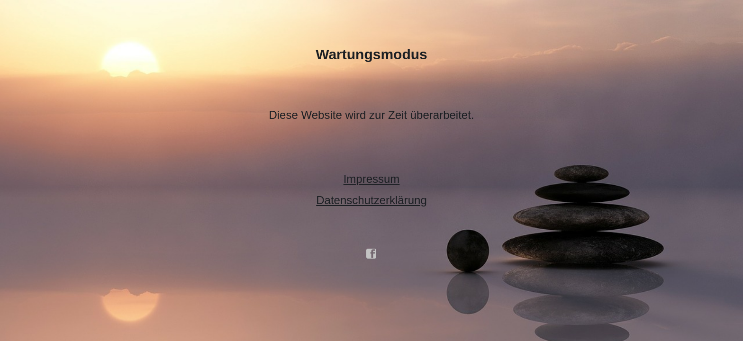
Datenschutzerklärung (371, 200)
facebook (371, 254)
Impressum (372, 178)
